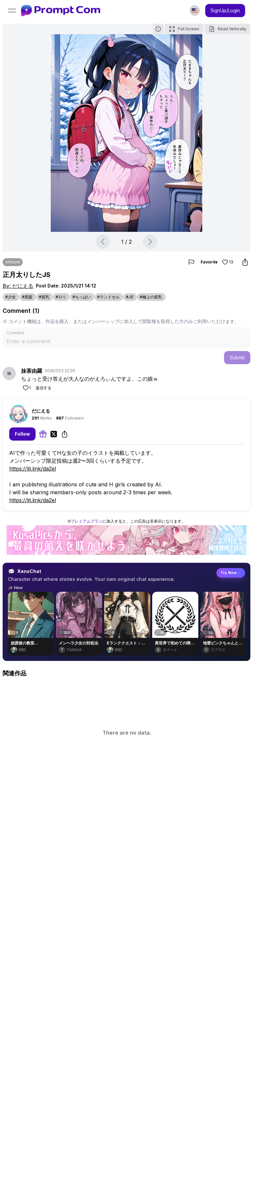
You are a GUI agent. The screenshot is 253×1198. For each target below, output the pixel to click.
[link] (60, 10)
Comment (15, 332)
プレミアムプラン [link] (86, 521)
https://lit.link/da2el (32, 468)
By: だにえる (18, 286)
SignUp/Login (225, 10)
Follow (22, 434)
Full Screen (184, 29)
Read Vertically (227, 29)
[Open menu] (12, 10)
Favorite (218, 262)
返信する (43, 387)
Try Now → (230, 572)
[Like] (26, 388)
